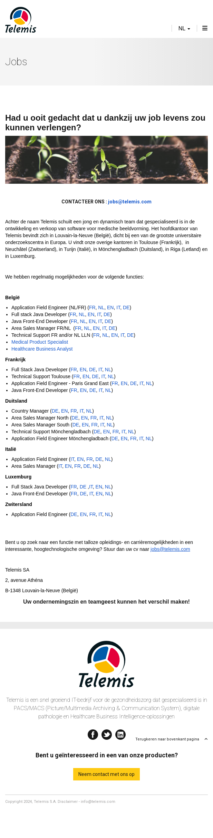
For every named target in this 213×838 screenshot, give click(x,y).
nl (184, 28)
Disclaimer (68, 801)
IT (118, 307)
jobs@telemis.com (170, 549)
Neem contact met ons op (106, 774)
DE (126, 307)
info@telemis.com (98, 801)
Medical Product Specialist (39, 342)
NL (101, 307)
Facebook (93, 733)
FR (92, 307)
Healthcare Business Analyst (41, 349)
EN (110, 307)
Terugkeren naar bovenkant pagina (167, 739)
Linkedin (120, 733)
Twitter (106, 733)
